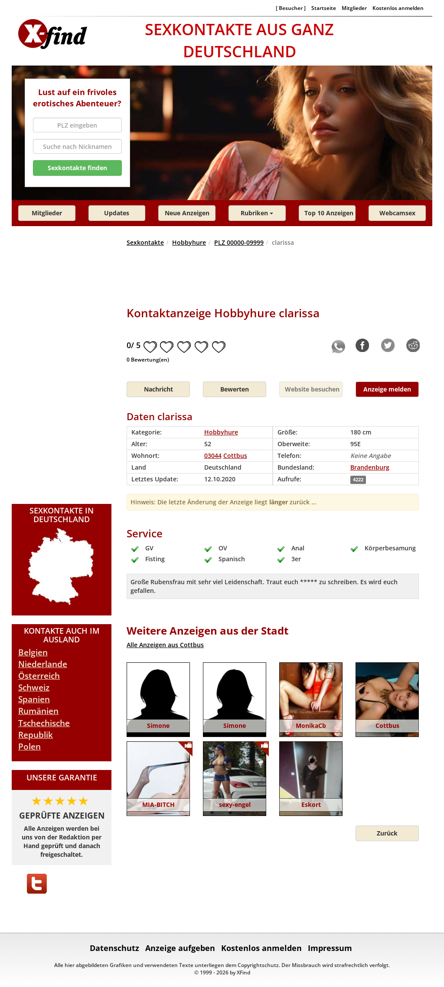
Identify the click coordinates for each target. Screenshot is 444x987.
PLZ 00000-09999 (239, 242)
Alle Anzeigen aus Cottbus (165, 645)
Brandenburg (369, 467)
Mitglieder (354, 7)
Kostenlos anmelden (398, 7)
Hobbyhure (189, 242)
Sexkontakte (145, 242)
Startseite (323, 7)
